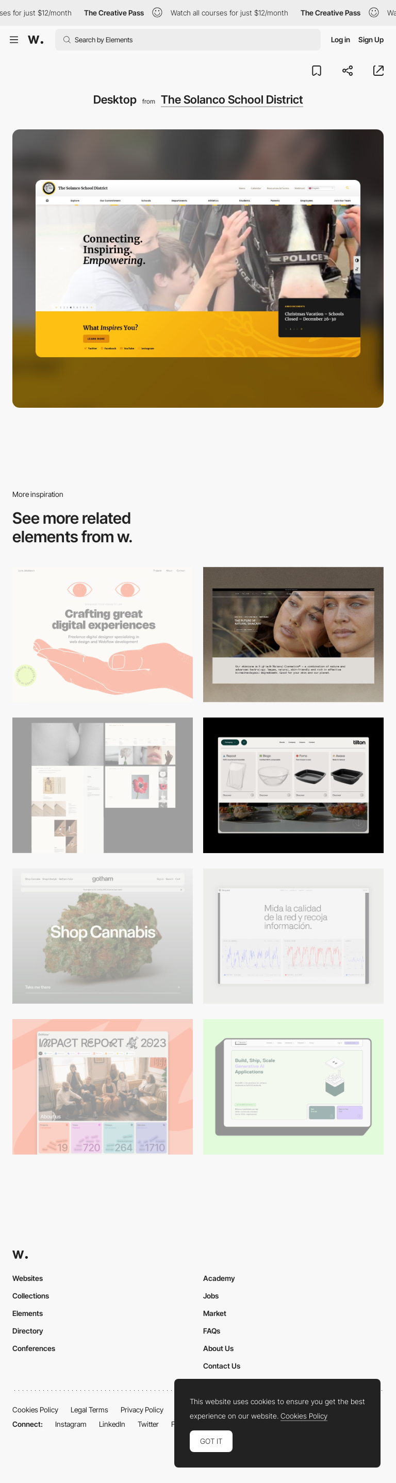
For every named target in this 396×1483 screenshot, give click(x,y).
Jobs (211, 1295)
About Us (218, 1348)
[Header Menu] (293, 785)
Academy (219, 1278)
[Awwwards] (35, 40)
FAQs (211, 1330)
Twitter (148, 1424)
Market (214, 1313)
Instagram (71, 1424)
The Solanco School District (232, 99)
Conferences (33, 1348)
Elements (27, 1313)
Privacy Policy (142, 1409)
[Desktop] (102, 635)
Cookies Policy (35, 1409)
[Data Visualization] (293, 936)
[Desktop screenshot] (102, 785)
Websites (27, 1278)
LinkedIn (112, 1424)
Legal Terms (89, 1409)
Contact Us (221, 1365)
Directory (27, 1330)
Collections (30, 1295)
